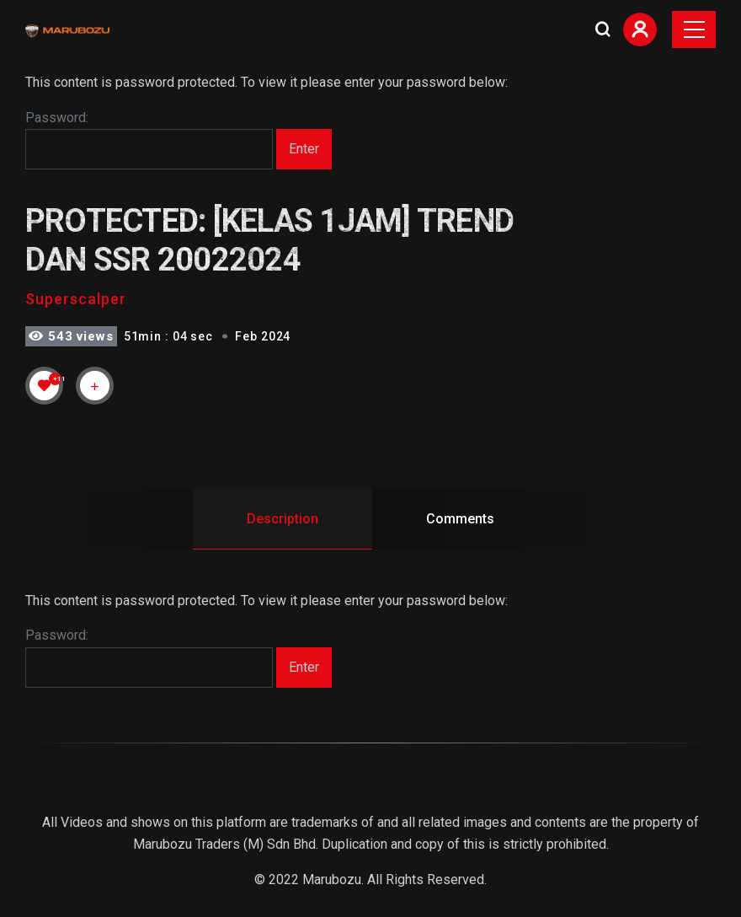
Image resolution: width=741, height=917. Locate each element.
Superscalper (75, 299)
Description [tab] (282, 519)
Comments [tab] (460, 519)
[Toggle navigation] (694, 29)
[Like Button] (44, 385)
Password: (149, 140)
